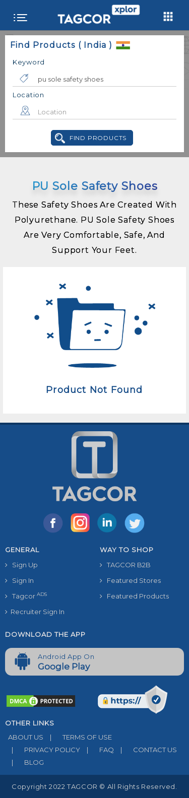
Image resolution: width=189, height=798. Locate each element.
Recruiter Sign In (35, 612)
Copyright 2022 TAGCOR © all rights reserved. (94, 786)
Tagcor (26, 595)
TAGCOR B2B (125, 565)
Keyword (29, 62)
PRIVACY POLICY (42, 750)
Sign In (19, 580)
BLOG (24, 762)
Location (28, 95)
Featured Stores (130, 580)
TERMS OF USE (77, 737)
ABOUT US (24, 737)
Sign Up (21, 565)
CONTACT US (145, 750)
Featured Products (134, 596)
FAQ (97, 750)
